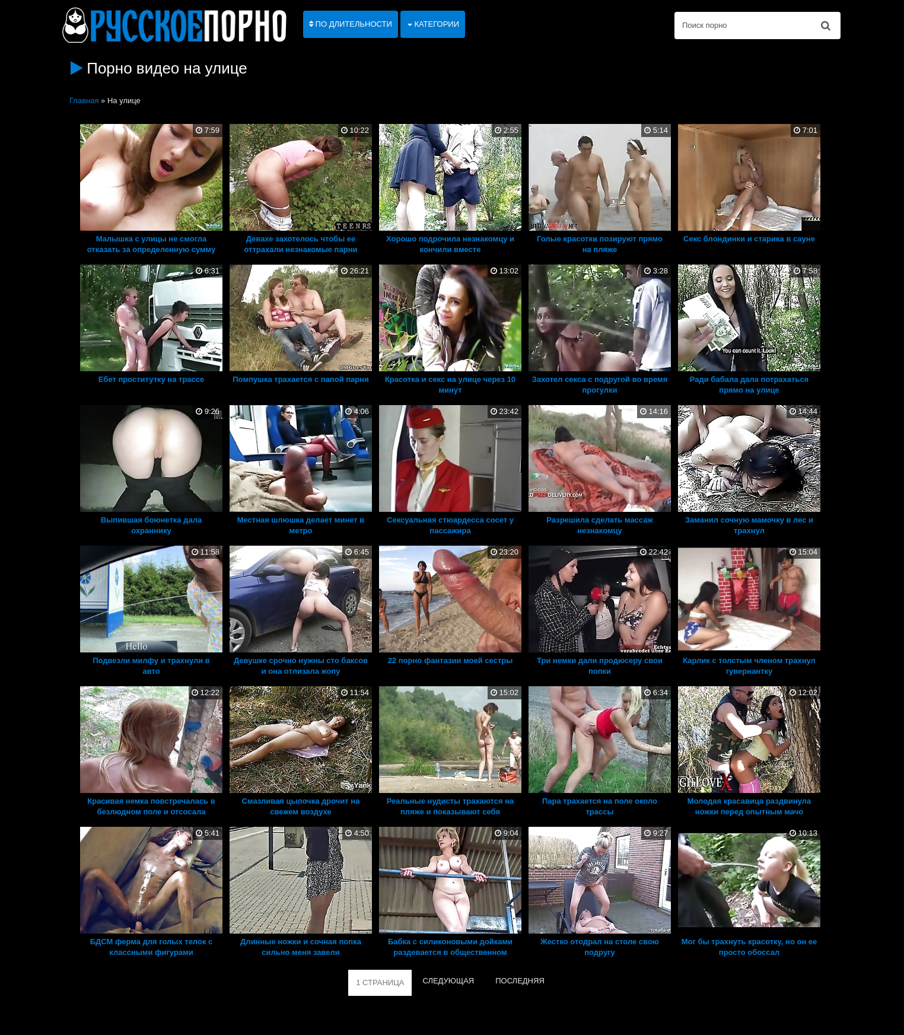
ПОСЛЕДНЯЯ (520, 980)
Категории (433, 24)
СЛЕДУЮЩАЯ (448, 980)
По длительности (350, 24)
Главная (83, 100)
